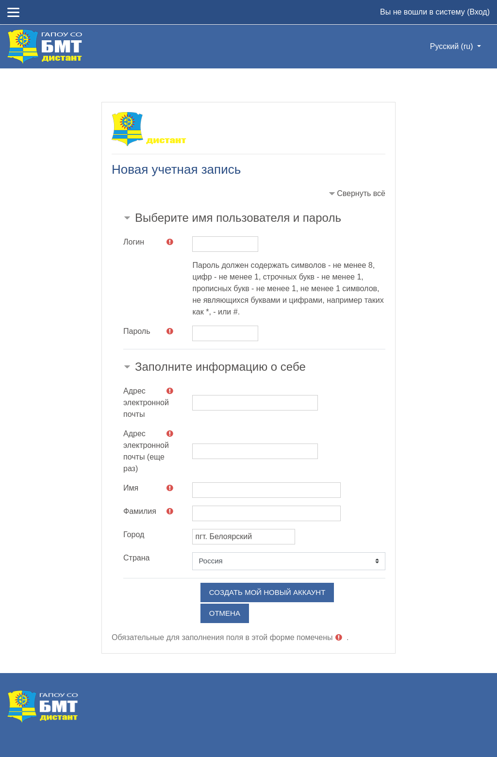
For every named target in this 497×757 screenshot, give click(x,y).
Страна (136, 558)
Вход (478, 12)
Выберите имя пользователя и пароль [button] (238, 217)
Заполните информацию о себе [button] (220, 366)
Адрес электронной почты (146, 402)
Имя (130, 488)
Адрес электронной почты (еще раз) (146, 451)
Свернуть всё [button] (361, 193)
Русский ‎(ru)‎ (452, 46)
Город (133, 534)
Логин (133, 242)
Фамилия (139, 511)
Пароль (136, 331)
